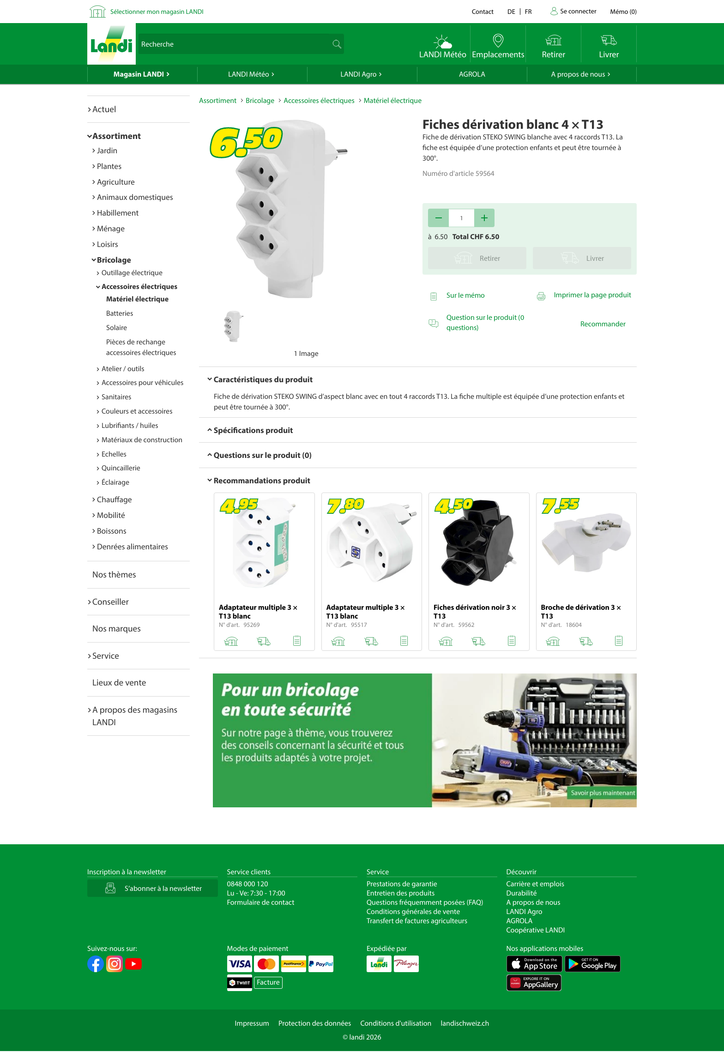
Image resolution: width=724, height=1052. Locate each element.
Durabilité (522, 893)
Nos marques (116, 628)
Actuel (104, 108)
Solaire (116, 327)
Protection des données (314, 1023)
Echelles (114, 454)
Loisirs (107, 244)
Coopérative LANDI (536, 930)
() (623, 11)
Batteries (119, 313)
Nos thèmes (114, 574)
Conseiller (110, 601)
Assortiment (116, 135)
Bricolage (114, 259)
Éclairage (115, 482)
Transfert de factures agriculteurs (417, 921)
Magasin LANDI (139, 74)
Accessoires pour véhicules (142, 382)
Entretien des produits (400, 893)
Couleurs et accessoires (137, 411)
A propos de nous (578, 74)
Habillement (118, 212)
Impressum (252, 1023)
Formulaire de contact (261, 902)
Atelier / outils (123, 368)
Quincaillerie (121, 468)
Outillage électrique (132, 272)
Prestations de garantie (402, 884)
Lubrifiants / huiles (130, 425)
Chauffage (114, 499)
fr (528, 11)
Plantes (109, 166)
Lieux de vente (119, 682)
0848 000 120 (247, 884)
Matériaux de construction (142, 440)
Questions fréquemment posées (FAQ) (425, 902)
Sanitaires (116, 397)
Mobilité (111, 515)
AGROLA (472, 74)
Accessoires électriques (139, 286)
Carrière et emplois (536, 884)
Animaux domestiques (135, 197)
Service (105, 655)
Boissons (112, 530)
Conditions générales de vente (413, 911)
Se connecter (578, 10)
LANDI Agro (358, 74)
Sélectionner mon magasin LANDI (157, 11)
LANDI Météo (248, 74)
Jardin (107, 150)
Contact (483, 11)
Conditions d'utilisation (395, 1023)
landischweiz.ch (465, 1023)
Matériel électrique (137, 299)
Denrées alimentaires (132, 546)
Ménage (111, 228)
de (511, 11)
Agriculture (116, 181)
